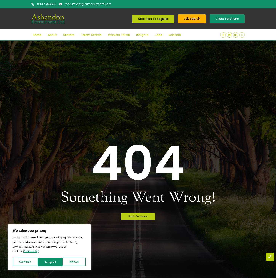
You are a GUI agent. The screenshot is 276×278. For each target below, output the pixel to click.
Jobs (158, 28)
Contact (175, 28)
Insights (142, 28)
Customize (24, 262)
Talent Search (91, 28)
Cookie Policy (31, 252)
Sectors (68, 28)
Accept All (75, 262)
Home (37, 28)
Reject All (50, 262)
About (52, 28)
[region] (49, 248)
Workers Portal (119, 28)
